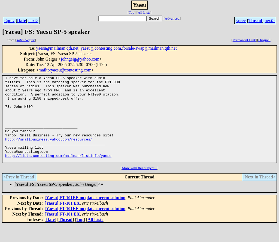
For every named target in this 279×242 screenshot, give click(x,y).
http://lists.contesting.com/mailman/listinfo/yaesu (58, 171)
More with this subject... (139, 185)
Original (264, 40)
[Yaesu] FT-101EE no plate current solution (85, 215)
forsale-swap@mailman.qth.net (149, 48)
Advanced (172, 18)
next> (33, 20)
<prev (9, 20)
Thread (255, 20)
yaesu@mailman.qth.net (57, 48)
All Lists (144, 12)
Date (21, 20)
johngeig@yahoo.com (80, 59)
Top (131, 12)
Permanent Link (244, 40)
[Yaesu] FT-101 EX (62, 220)
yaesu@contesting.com (101, 48)
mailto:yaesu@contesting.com (65, 70)
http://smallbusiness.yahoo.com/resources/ (48, 152)
